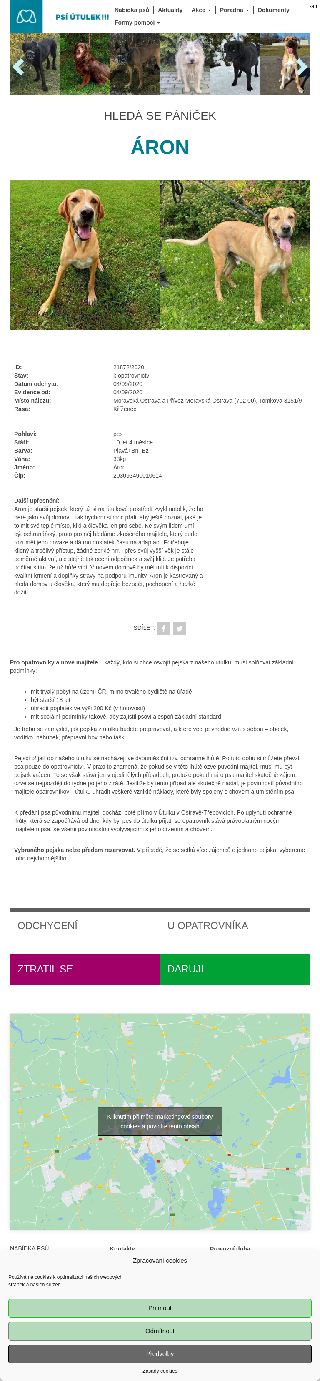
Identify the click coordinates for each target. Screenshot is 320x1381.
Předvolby (160, 1354)
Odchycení (48, 925)
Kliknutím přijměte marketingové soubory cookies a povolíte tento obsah (160, 1121)
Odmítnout (160, 1331)
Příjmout (160, 1308)
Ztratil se (45, 969)
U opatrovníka (208, 925)
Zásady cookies (159, 1371)
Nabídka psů (29, 1248)
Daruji (186, 969)
